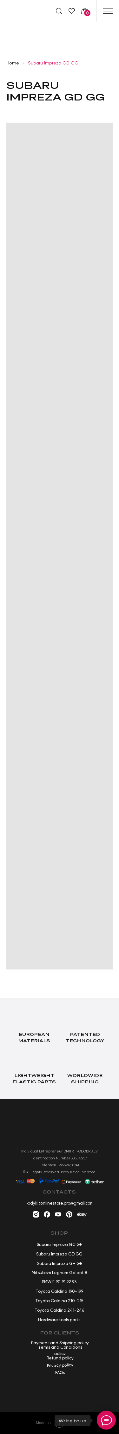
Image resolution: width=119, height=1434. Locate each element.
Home (12, 62)
